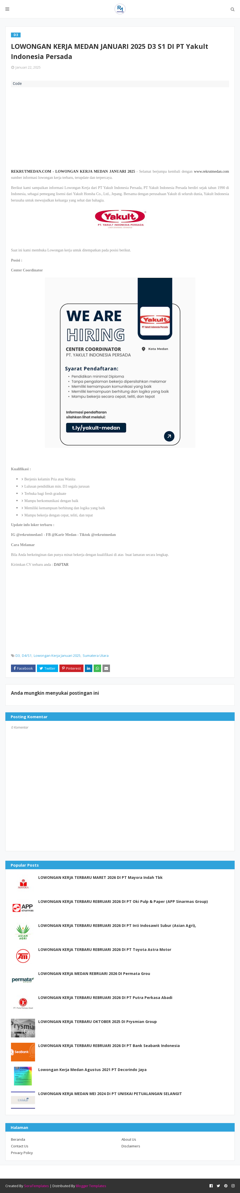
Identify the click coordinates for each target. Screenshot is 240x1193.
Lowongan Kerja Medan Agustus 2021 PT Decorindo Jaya (92, 1069)
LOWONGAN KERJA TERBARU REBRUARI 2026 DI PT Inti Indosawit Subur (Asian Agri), (117, 925)
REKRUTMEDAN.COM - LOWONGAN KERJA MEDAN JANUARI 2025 (73, 171)
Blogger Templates (91, 1185)
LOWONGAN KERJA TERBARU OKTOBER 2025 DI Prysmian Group (97, 1021)
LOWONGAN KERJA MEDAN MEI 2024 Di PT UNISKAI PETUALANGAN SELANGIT (110, 1093)
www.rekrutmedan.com (211, 171)
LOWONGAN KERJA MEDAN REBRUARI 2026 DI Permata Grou (94, 973)
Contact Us (19, 1146)
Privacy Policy (22, 1152)
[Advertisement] (120, 127)
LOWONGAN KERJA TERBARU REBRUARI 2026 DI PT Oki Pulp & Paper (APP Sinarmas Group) (123, 901)
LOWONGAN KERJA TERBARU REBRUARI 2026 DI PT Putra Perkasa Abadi (105, 997)
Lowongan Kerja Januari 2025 (57, 655)
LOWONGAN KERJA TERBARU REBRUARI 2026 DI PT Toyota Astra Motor (104, 949)
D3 (18, 655)
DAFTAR (61, 565)
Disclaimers (130, 1146)
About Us (128, 1139)
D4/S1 (27, 655)
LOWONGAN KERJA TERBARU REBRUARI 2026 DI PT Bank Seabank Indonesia (109, 1045)
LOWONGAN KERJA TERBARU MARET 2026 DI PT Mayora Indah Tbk (100, 877)
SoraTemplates (36, 1185)
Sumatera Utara (96, 655)
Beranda (18, 1139)
